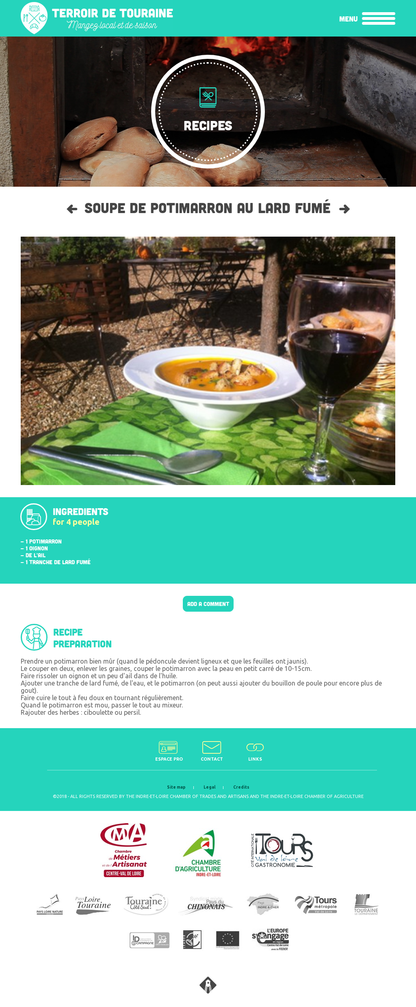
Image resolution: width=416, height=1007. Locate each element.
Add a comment (208, 603)
